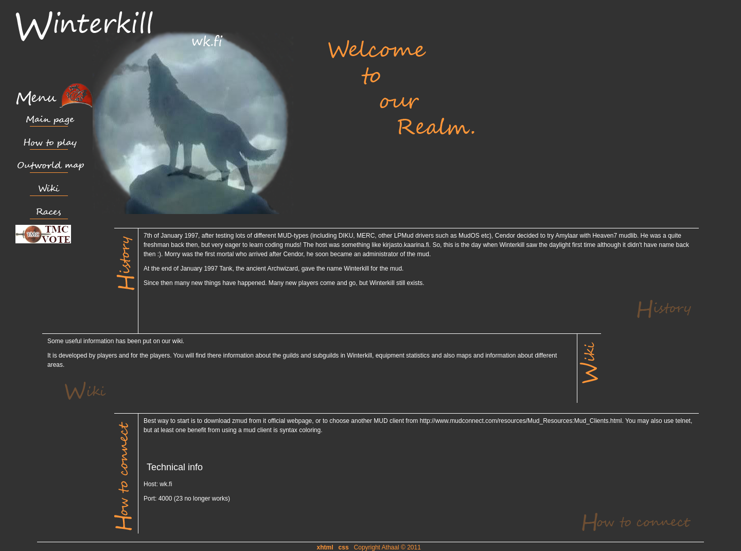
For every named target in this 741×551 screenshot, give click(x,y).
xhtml (325, 547)
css (344, 547)
